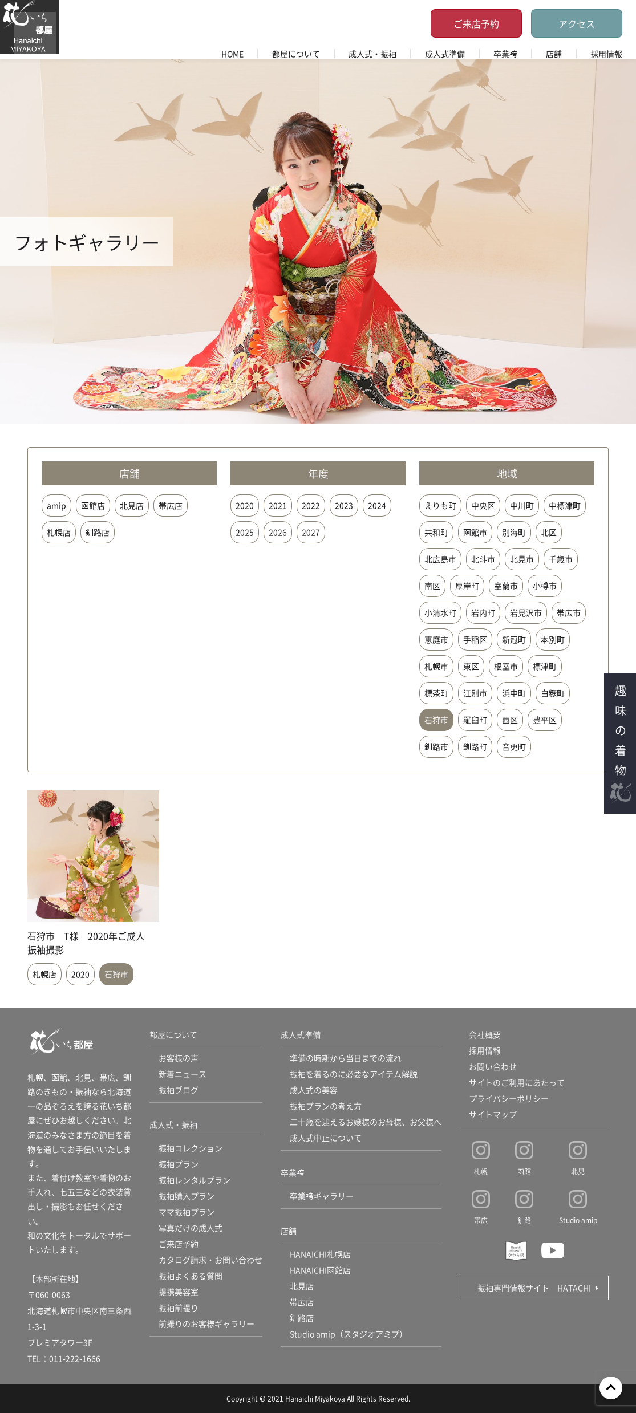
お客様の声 (179, 1057)
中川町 (522, 505)
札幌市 (436, 666)
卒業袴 (505, 53)
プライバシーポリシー (509, 1098)
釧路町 (475, 746)
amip (56, 505)
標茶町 (436, 693)
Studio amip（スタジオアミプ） (348, 1333)
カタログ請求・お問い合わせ (210, 1259)
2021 (278, 505)
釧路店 (98, 532)
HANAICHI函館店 (320, 1270)
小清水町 (440, 612)
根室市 (506, 666)
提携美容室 (179, 1291)
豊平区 (545, 719)
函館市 (475, 532)
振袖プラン (179, 1164)
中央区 (483, 505)
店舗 (554, 53)
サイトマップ (493, 1114)
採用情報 (606, 53)
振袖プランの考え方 (326, 1105)
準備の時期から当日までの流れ (346, 1057)
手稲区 (475, 639)
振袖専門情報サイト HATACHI (534, 1287)
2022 (311, 505)
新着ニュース (182, 1073)
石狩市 (436, 719)
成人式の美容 (314, 1089)
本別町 (553, 639)
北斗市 (483, 559)
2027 (311, 532)
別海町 (514, 532)
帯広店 (171, 505)
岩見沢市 (526, 612)
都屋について (296, 53)
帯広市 (569, 612)
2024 (377, 505)
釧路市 (436, 746)
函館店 (93, 505)
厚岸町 (467, 585)
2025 (245, 532)
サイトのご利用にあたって (517, 1082)
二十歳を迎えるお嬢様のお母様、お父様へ (365, 1121)
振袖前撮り (179, 1307)
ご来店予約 (476, 23)
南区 (432, 585)
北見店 (132, 505)
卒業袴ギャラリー (322, 1195)
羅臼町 (475, 719)
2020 (245, 505)
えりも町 (440, 505)
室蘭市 (506, 585)
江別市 (475, 693)
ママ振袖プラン (186, 1211)
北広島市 (440, 559)
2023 (344, 505)
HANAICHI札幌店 (320, 1254)
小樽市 (545, 585)
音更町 (514, 746)
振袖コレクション (190, 1148)
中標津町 (565, 505)
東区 (471, 666)
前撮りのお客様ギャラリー (206, 1323)
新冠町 (514, 639)
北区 (549, 532)
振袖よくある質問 (190, 1275)
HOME (232, 53)
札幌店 (59, 532)
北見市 (522, 559)
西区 (510, 719)
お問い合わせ (493, 1066)
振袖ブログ (179, 1089)
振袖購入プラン (186, 1195)
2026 (278, 532)
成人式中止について (326, 1137)
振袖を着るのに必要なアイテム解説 (354, 1073)
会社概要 (485, 1034)
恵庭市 (436, 639)
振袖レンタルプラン (194, 1179)
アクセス (576, 23)
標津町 (545, 666)
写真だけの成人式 (190, 1227)
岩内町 (483, 612)
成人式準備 (445, 53)
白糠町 (553, 693)
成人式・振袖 (372, 53)
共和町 (436, 532)
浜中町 (514, 693)
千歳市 (561, 559)
